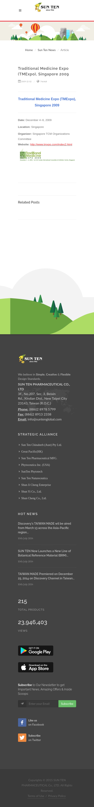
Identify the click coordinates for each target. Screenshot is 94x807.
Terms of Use (36, 796)
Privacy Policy (57, 796)
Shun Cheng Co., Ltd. (34, 498)
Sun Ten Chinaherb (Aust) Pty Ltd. (41, 445)
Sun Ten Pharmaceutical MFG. (39, 458)
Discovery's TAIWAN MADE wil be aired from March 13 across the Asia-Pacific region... (44, 528)
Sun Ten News (47, 50)
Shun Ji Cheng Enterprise (36, 484)
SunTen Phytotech (32, 471)
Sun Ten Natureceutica (34, 478)
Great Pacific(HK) (32, 451)
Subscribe (67, 703)
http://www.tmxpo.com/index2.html (51, 144)
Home (29, 50)
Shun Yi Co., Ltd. (31, 491)
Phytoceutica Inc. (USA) (35, 464)
